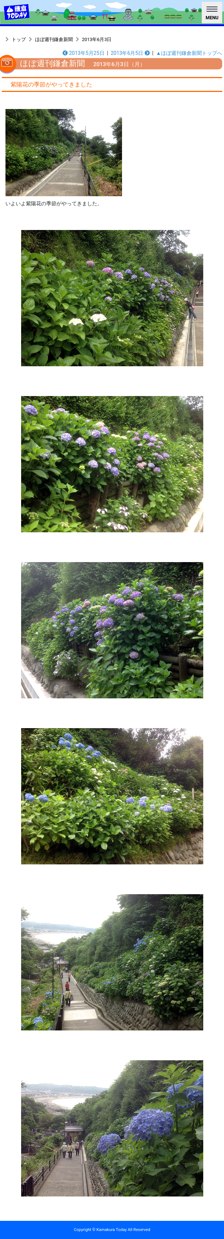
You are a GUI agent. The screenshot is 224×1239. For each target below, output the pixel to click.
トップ (19, 39)
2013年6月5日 (130, 53)
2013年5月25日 (84, 53)
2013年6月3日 (96, 39)
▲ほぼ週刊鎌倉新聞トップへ (189, 53)
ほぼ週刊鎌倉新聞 (54, 39)
